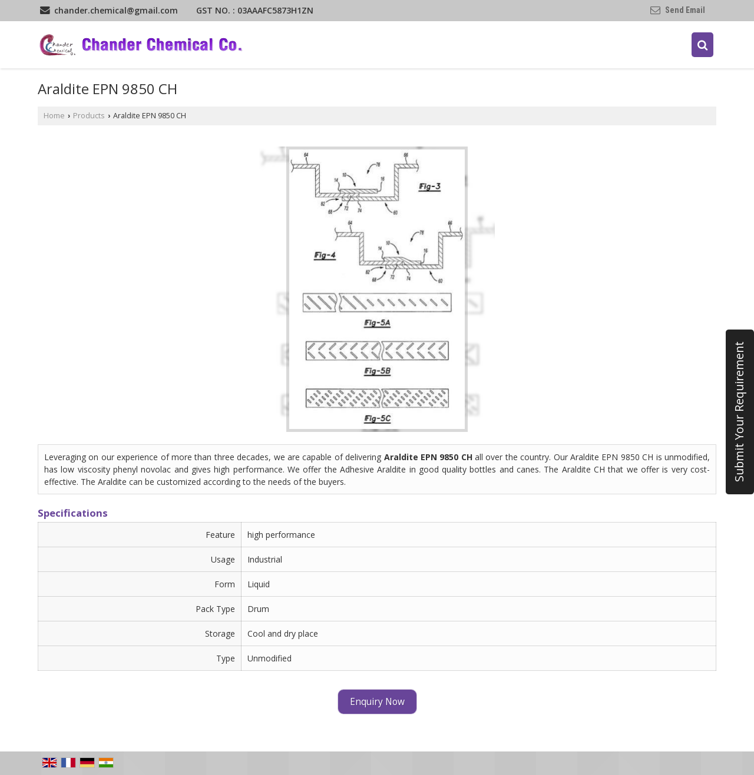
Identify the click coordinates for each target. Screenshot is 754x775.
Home (54, 116)
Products (89, 116)
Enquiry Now (377, 702)
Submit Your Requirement (739, 412)
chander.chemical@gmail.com (116, 10)
